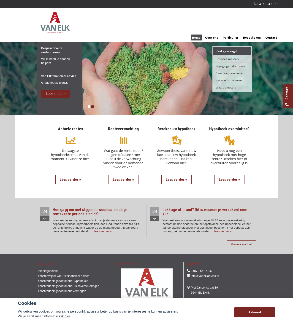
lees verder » (103, 231)
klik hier (64, 316)
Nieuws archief (241, 244)
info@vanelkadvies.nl (205, 276)
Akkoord (254, 312)
